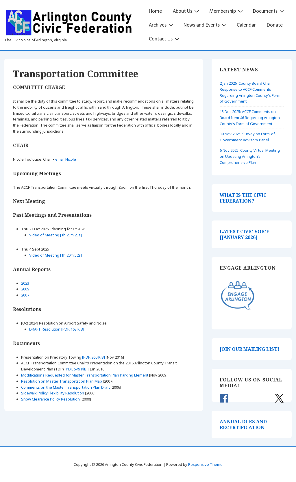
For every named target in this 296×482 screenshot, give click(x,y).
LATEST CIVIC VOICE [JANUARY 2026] (244, 234)
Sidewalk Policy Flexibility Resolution (52, 393)
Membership (226, 11)
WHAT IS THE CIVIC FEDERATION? (243, 198)
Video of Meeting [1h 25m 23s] (55, 235)
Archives (162, 25)
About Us (187, 11)
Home (155, 11)
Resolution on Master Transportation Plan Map (61, 381)
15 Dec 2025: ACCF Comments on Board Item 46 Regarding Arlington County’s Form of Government (250, 117)
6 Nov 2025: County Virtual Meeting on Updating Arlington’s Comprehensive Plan (250, 156)
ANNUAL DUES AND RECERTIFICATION (243, 424)
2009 (25, 289)
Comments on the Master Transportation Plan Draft (65, 387)
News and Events (206, 25)
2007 (25, 295)
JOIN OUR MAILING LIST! (249, 349)
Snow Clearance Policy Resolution (50, 399)
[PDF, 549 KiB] (76, 369)
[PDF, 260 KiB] (93, 357)
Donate (275, 25)
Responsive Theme (205, 464)
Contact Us (165, 39)
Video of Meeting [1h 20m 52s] (55, 255)
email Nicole (65, 159)
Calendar (246, 25)
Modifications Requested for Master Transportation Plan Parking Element (84, 375)
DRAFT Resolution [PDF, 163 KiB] (56, 329)
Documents (269, 11)
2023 (25, 283)
